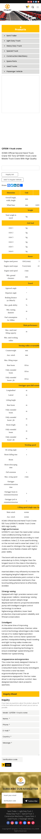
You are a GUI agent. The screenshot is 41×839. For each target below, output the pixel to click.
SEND (8, 765)
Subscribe (32, 801)
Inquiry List (10, 174)
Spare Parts (12, 61)
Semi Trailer (12, 35)
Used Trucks (12, 66)
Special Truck (12, 51)
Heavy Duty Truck (14, 46)
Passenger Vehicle (14, 71)
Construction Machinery (17, 56)
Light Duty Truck (13, 41)
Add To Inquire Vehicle (13, 179)
